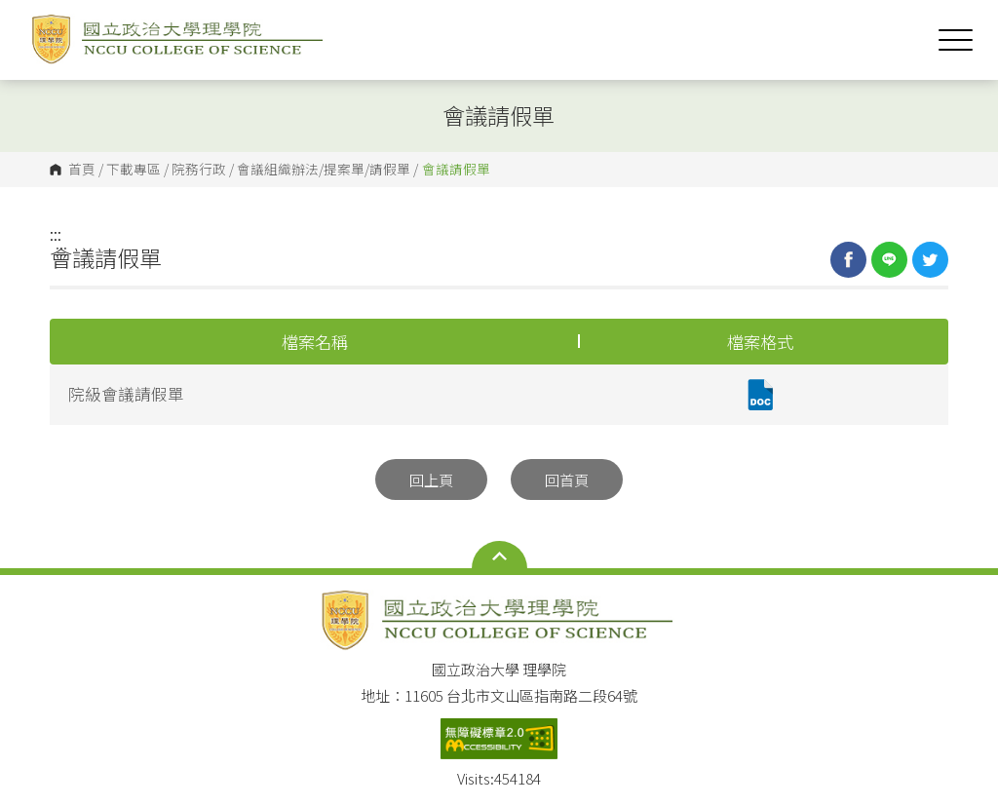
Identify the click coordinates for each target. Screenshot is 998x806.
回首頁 (567, 479)
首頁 (82, 169)
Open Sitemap (499, 556)
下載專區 (133, 169)
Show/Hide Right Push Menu (956, 40)
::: (55, 234)
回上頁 (431, 479)
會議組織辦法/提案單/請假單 (323, 169)
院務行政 (199, 169)
